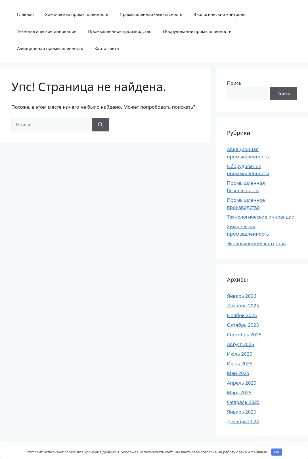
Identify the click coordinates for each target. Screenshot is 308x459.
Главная (25, 14)
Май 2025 (238, 373)
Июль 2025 (239, 354)
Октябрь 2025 (243, 325)
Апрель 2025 (241, 383)
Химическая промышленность (76, 14)
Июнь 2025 (239, 363)
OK (276, 451)
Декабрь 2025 (243, 305)
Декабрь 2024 (243, 421)
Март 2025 (239, 392)
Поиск (234, 83)
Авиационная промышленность (50, 48)
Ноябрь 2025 (242, 315)
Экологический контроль (220, 14)
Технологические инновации (47, 31)
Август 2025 (240, 344)
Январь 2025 (241, 411)
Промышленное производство (120, 31)
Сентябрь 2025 (244, 334)
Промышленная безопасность (151, 14)
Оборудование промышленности (197, 31)
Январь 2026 (241, 296)
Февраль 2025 (243, 402)
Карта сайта (107, 48)
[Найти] (100, 124)
